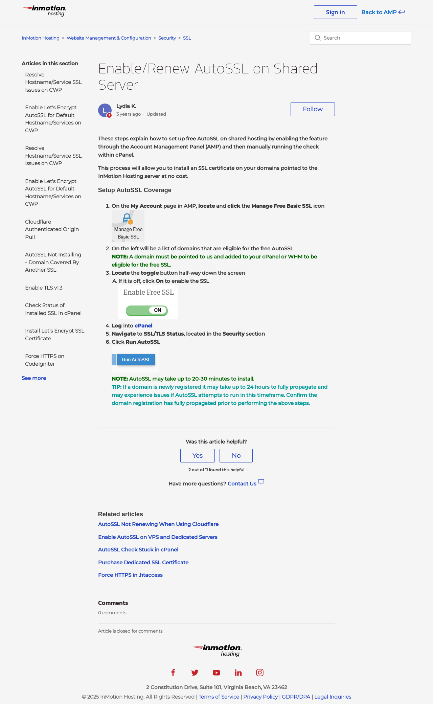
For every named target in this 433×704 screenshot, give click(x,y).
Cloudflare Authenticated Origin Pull (52, 229)
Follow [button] (313, 109)
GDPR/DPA (296, 697)
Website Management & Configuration (109, 38)
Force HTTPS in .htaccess (130, 575)
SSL (187, 38)
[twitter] (195, 675)
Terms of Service (219, 697)
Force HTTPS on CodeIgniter (44, 360)
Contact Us (246, 483)
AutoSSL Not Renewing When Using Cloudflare (158, 524)
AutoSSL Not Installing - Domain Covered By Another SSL (53, 262)
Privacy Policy (260, 697)
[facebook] (173, 675)
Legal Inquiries (332, 697)
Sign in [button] (335, 12)
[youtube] (216, 675)
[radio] (197, 455)
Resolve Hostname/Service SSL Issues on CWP (53, 82)
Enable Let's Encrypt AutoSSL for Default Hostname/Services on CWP (53, 119)
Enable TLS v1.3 (43, 288)
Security (167, 38)
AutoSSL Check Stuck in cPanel (138, 549)
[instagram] (260, 675)
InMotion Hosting (41, 38)
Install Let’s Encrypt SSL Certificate (54, 334)
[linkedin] (238, 675)
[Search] (360, 38)
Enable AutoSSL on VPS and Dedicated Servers (158, 537)
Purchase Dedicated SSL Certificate (143, 562)
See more (34, 378)
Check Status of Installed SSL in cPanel (53, 309)
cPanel (144, 325)
